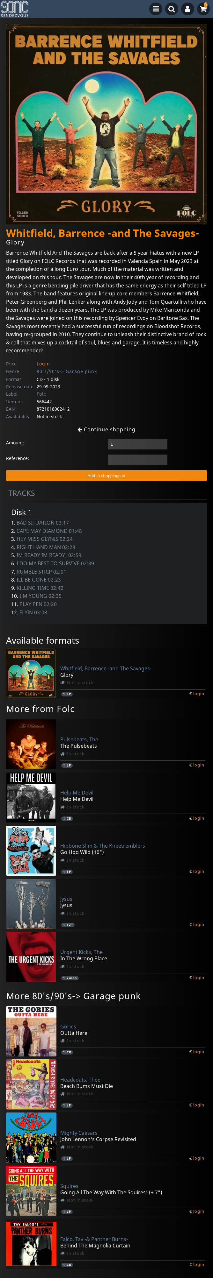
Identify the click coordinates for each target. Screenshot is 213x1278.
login (198, 693)
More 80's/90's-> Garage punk (73, 996)
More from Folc (40, 709)
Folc (41, 394)
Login (43, 364)
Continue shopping (106, 429)
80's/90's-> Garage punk (67, 371)
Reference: (17, 458)
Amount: (15, 443)
